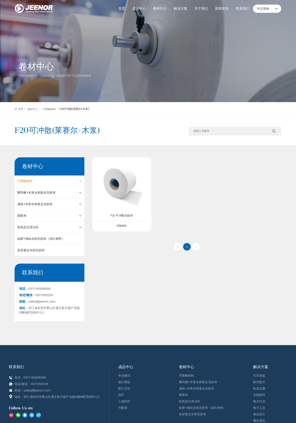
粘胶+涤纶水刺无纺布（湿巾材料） (202, 408)
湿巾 (121, 395)
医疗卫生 (124, 388)
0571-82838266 (35, 377)
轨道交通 (259, 388)
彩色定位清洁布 (189, 401)
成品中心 (125, 367)
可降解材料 (49, 109)
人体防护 (124, 401)
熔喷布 (183, 395)
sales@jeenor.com (37, 390)
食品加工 (259, 414)
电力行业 (259, 401)
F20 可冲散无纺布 (122, 215)
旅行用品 (124, 382)
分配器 (122, 408)
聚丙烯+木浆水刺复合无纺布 (198, 382)
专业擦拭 (124, 375)
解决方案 (260, 367)
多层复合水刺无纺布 (192, 414)
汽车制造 (259, 375)
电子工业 (259, 408)
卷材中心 (36, 66)
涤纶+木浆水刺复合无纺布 (196, 388)
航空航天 (259, 382)
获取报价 (122, 225)
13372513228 (39, 384)
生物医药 (259, 395)
